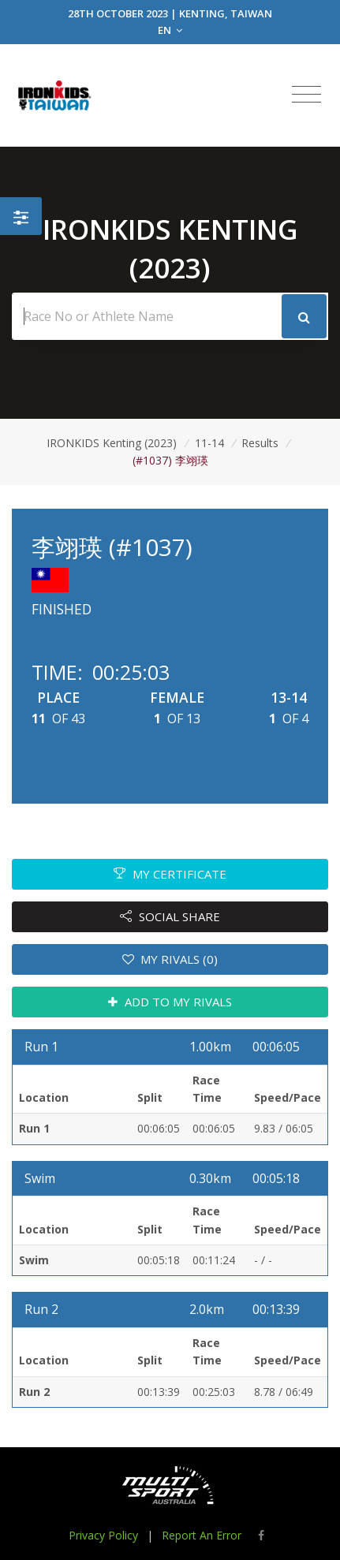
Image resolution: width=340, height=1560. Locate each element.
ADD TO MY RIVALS (170, 1002)
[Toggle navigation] (306, 95)
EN (170, 30)
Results (259, 442)
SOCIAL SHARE (170, 916)
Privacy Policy (103, 1535)
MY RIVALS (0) (170, 959)
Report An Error (201, 1535)
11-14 (209, 442)
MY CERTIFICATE (170, 874)
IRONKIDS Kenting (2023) (112, 442)
